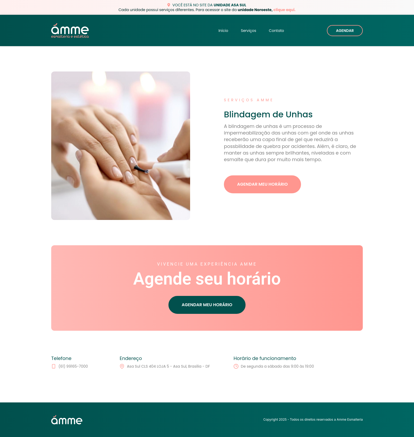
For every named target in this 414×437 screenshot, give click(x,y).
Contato (276, 30)
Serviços (248, 30)
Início (223, 30)
